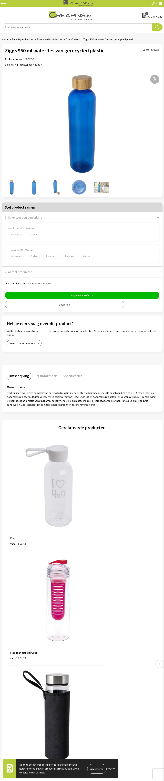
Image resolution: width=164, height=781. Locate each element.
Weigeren (111, 768)
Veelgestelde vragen (13, 701)
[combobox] (77, 27)
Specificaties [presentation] (72, 376)
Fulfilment (90, 641)
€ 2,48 (18, 518)
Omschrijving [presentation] (19, 376)
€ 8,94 (18, 608)
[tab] (19, 376)
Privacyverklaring (93, 706)
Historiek (89, 651)
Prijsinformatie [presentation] (46, 376)
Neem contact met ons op (24, 343)
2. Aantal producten (18, 272)
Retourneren (9, 706)
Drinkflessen (73, 39)
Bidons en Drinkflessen (49, 39)
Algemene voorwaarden (97, 696)
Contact (6, 696)
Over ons (88, 655)
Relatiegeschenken (22, 39)
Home (5, 39)
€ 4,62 (93, 608)
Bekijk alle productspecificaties (23, 64)
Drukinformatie (92, 645)
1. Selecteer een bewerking (23, 217)
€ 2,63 (93, 518)
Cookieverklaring (93, 701)
